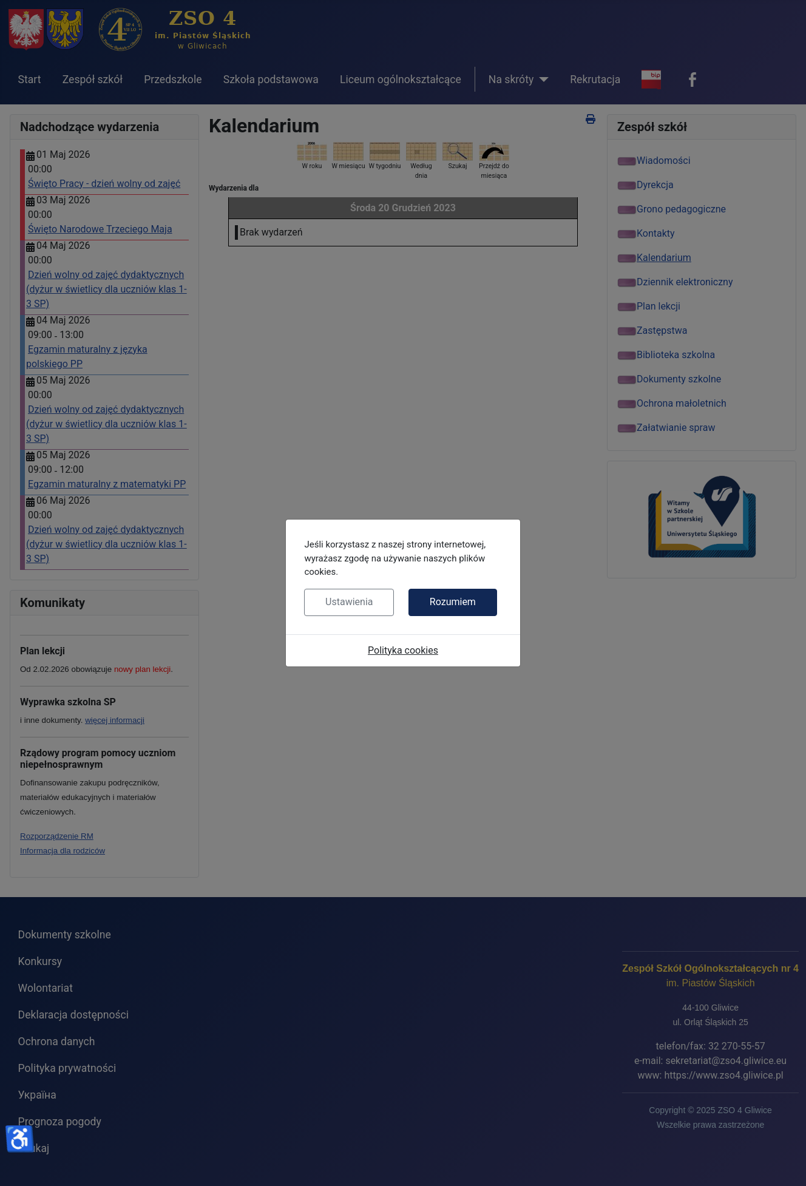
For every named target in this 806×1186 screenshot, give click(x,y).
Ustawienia (349, 602)
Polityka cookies (403, 650)
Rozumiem (453, 602)
